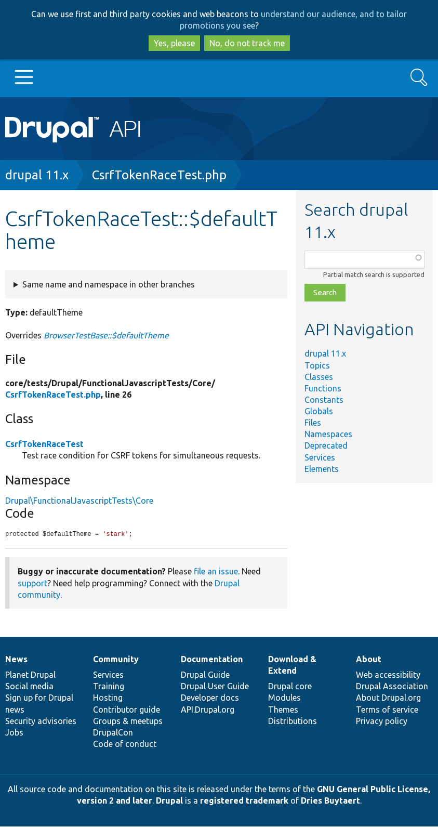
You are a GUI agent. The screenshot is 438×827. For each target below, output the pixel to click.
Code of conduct (124, 744)
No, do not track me (247, 43)
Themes (283, 710)
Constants (323, 399)
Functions (322, 388)
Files (312, 422)
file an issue (216, 571)
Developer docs (210, 698)
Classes (318, 377)
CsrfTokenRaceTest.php (159, 175)
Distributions (292, 721)
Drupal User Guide (215, 686)
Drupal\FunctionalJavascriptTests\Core (79, 500)
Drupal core (290, 686)
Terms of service (387, 710)
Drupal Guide (205, 675)
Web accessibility (388, 675)
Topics (317, 365)
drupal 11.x (37, 175)
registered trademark (244, 801)
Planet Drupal (30, 675)
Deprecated (326, 445)
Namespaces (328, 434)
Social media (29, 686)
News (16, 659)
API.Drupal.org (207, 710)
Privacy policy (381, 721)
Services (319, 457)
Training (108, 686)
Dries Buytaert (330, 801)
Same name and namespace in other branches (108, 284)
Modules (284, 698)
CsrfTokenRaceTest (44, 444)
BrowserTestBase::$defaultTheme (106, 335)
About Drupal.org (388, 698)
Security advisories (40, 721)
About (368, 659)
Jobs (14, 733)
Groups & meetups (128, 721)
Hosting (108, 698)
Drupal (169, 801)
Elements (321, 469)
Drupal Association (392, 686)
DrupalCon (113, 733)
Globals (318, 411)
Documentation (212, 659)
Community (116, 659)
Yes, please (174, 43)
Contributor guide (126, 710)
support (32, 583)
